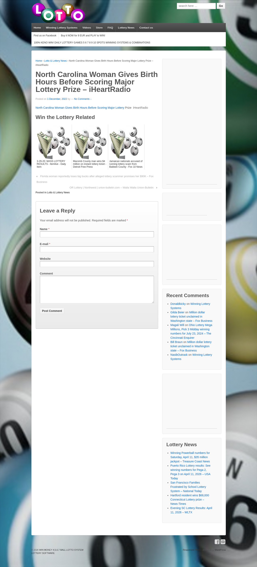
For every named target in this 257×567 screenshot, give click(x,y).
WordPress (220, 550)
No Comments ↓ (83, 99)
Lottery (120, 107)
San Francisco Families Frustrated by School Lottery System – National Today (188, 487)
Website (45, 258)
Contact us (146, 27)
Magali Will (177, 325)
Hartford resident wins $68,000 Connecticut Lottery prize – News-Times (190, 499)
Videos (86, 27)
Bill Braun (177, 342)
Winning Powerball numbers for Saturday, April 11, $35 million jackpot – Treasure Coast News (190, 457)
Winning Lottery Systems (62, 27)
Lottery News (126, 27)
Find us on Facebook (45, 35)
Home (37, 27)
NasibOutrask (179, 354)
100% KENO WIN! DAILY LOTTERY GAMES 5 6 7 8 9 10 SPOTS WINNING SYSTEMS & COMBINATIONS (92, 42)
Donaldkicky (178, 303)
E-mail (44, 244)
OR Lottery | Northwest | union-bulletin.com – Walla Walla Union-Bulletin (111, 187)
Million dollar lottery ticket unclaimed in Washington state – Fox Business (191, 316)
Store (99, 27)
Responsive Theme (192, 550)
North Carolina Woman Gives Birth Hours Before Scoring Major (76, 107)
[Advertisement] (191, 123)
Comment (46, 273)
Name (44, 229)
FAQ (110, 27)
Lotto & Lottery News (55, 60)
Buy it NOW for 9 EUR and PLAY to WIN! (83, 35)
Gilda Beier (177, 312)
